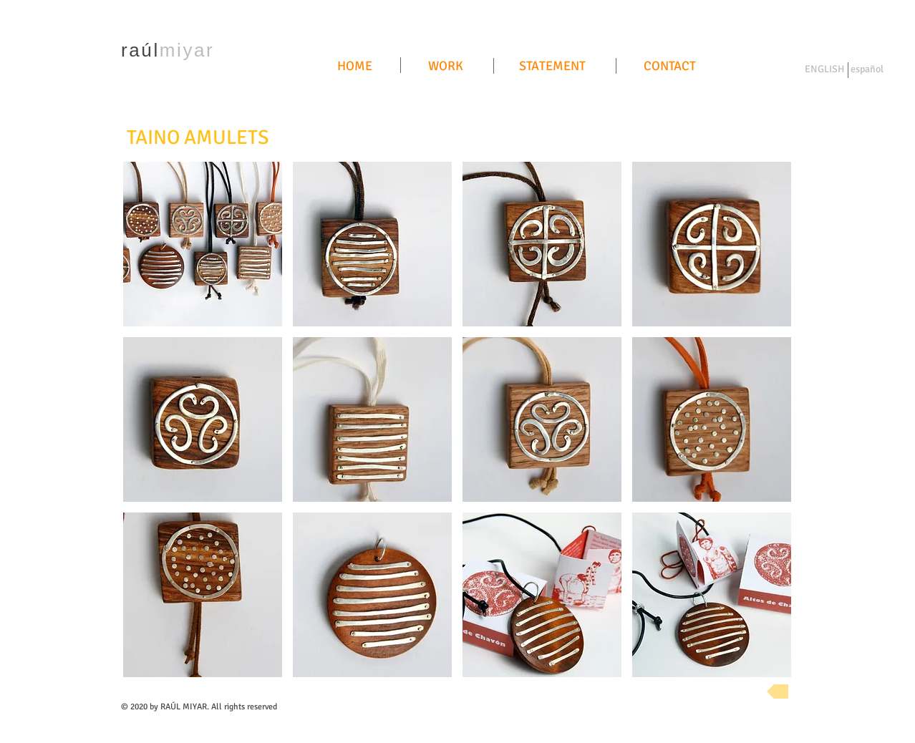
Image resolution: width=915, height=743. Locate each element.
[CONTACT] (669, 66)
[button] (202, 244)
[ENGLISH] (824, 70)
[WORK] (445, 66)
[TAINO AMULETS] (197, 138)
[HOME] (354, 66)
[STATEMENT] (552, 66)
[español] (866, 70)
